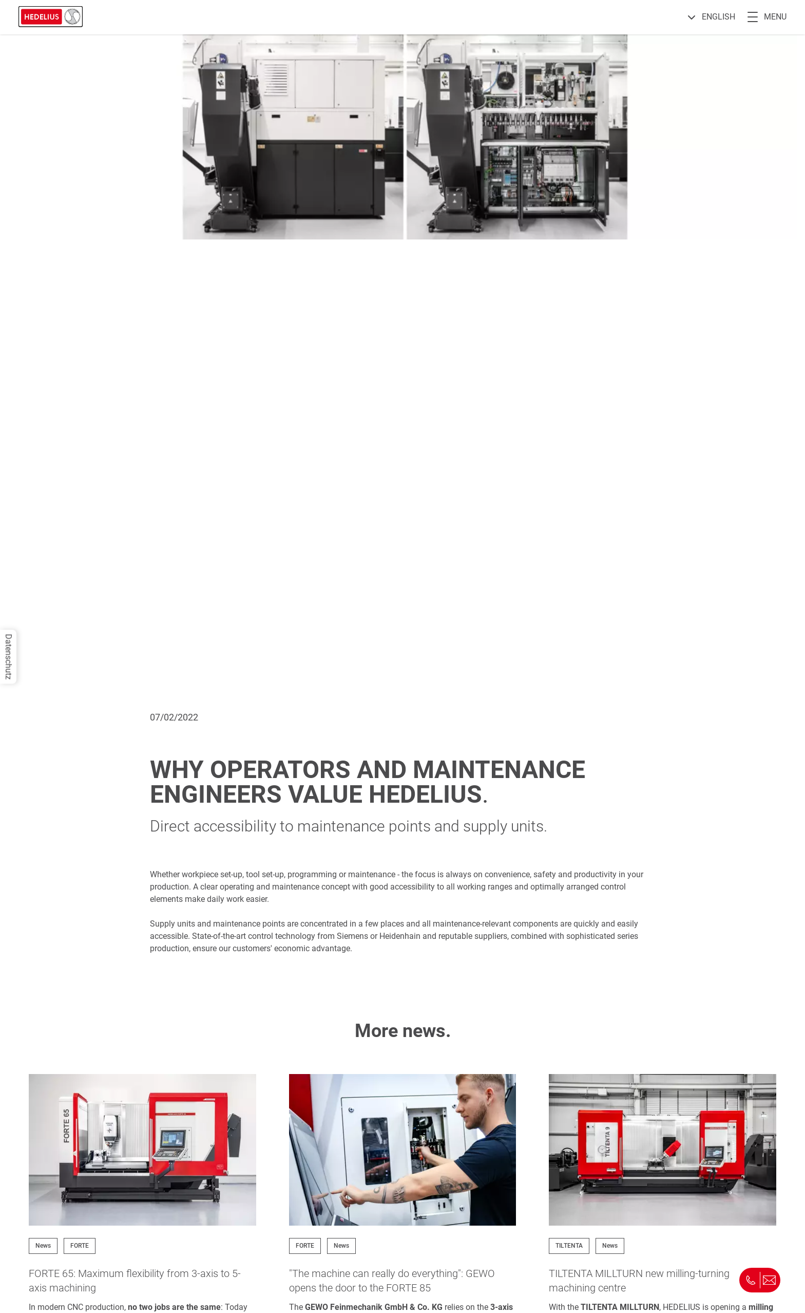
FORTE (79, 1245)
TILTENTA (569, 1245)
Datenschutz (8, 656)
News (43, 1245)
